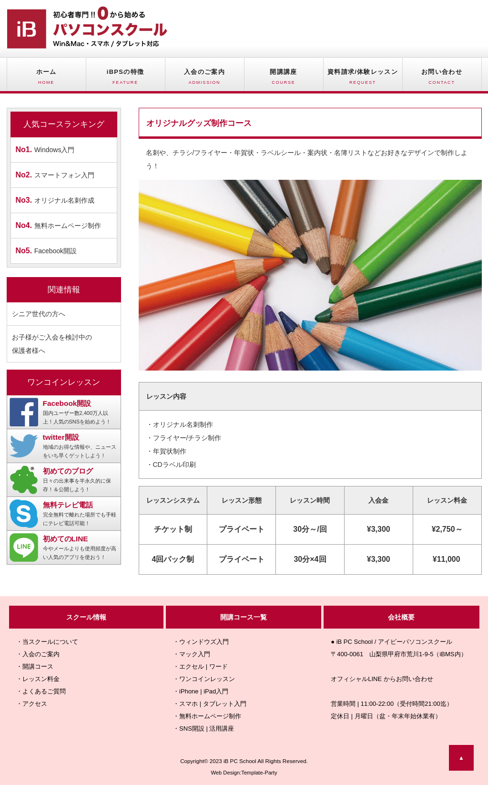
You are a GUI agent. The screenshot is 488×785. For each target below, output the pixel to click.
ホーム (46, 79)
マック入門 (194, 654)
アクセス (34, 703)
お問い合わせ (442, 79)
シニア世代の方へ (38, 314)
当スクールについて (50, 641)
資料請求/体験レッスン (363, 79)
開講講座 (283, 79)
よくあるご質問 (44, 691)
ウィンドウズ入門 (204, 641)
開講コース (37, 666)
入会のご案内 (204, 79)
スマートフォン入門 (55, 175)
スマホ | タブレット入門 (212, 703)
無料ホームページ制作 (58, 225)
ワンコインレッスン (207, 678)
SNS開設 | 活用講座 (206, 728)
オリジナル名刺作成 (55, 200)
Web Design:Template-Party (244, 772)
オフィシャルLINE (356, 678)
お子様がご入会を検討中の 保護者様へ (52, 343)
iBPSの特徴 (125, 79)
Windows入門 (45, 149)
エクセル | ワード (203, 666)
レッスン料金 (41, 678)
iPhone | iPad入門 (203, 691)
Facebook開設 (46, 251)
